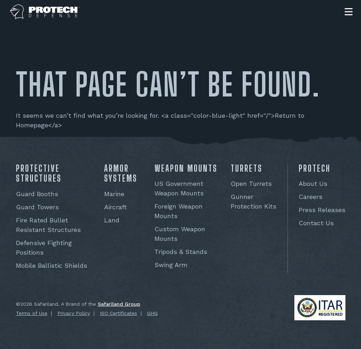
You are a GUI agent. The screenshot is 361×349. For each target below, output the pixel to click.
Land (111, 220)
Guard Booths (37, 194)
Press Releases (322, 210)
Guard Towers (37, 207)
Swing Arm (170, 264)
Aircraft (115, 207)
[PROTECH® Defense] (45, 12)
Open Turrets (251, 183)
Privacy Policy (73, 313)
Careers (310, 196)
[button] (348, 11)
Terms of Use (31, 313)
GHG (152, 313)
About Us (313, 183)
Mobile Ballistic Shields (51, 265)
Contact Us (316, 223)
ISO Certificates (118, 313)
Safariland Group (119, 304)
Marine (114, 194)
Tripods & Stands (180, 251)
